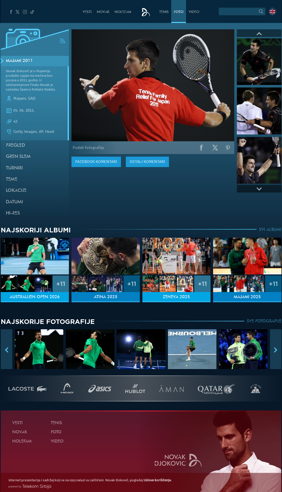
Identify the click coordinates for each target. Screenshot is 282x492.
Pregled (15, 145)
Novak (103, 12)
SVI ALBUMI (270, 230)
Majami (19, 98)
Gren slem (18, 156)
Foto (178, 12)
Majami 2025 (247, 297)
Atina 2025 (105, 297)
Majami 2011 (19, 61)
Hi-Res (13, 213)
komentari (96, 161)
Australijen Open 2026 (35, 297)
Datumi (14, 202)
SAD (31, 98)
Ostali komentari (147, 161)
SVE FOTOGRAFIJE (264, 321)
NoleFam (123, 12)
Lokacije (16, 190)
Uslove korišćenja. (157, 480)
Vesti (87, 12)
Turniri (14, 168)
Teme (11, 179)
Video (194, 12)
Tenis (164, 12)
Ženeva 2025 (176, 297)
